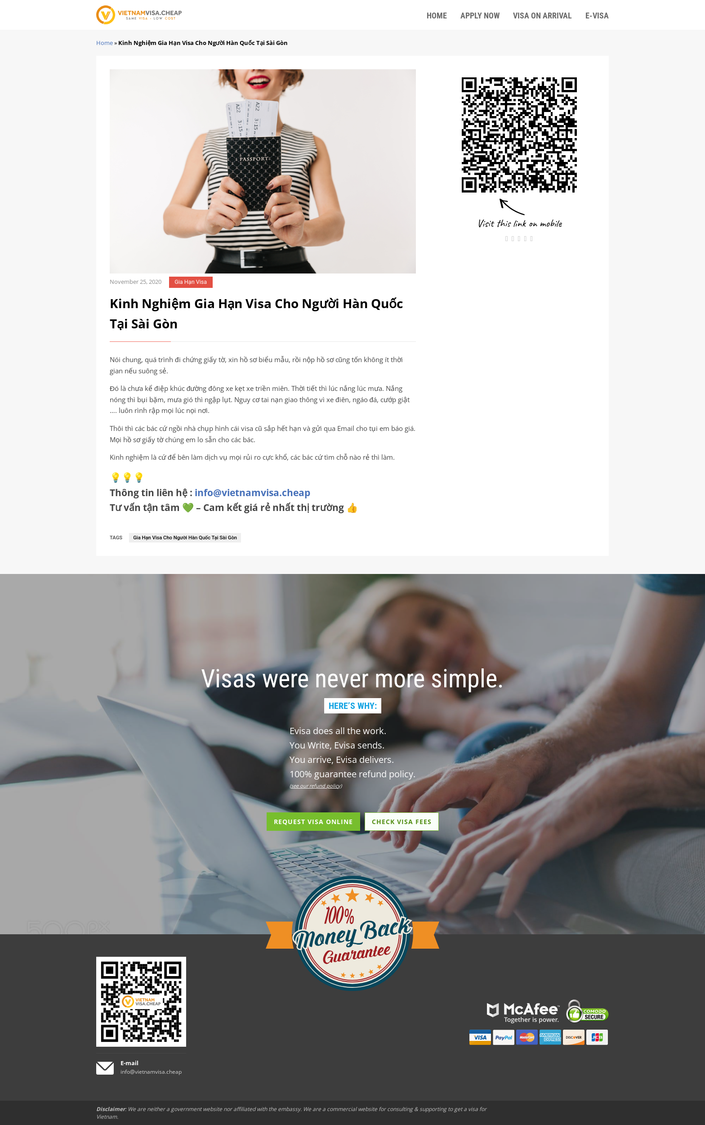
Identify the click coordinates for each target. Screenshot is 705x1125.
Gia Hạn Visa (190, 281)
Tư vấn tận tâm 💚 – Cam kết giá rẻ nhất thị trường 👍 (234, 507)
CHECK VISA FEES (402, 821)
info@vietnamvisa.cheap (252, 492)
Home (104, 43)
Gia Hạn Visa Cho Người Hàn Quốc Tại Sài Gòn (185, 538)
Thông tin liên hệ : (210, 492)
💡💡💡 (127, 477)
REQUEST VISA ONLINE (313, 821)
